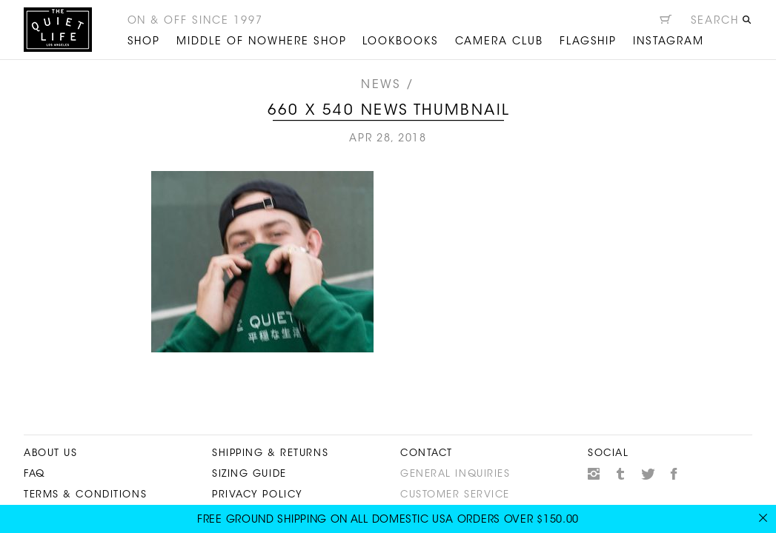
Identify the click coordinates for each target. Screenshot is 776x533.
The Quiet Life (58, 30)
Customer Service (455, 495)
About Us (50, 453)
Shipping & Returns (270, 453)
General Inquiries (455, 474)
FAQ (34, 474)
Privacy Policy (257, 495)
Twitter (648, 473)
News (381, 85)
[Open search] (721, 23)
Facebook (674, 473)
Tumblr (621, 473)
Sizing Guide (249, 474)
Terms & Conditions (85, 495)
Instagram (593, 473)
